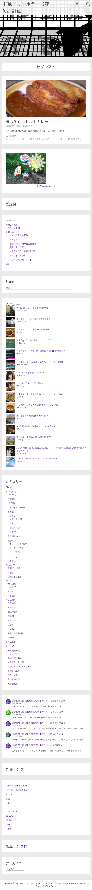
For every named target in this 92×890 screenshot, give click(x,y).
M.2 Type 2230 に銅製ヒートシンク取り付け (37, 340)
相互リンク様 (16, 846)
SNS (11, 587)
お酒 (10, 499)
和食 (11, 523)
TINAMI (9, 816)
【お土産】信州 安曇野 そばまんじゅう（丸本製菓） (40, 362)
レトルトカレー (20, 139)
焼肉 (11, 532)
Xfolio (9, 820)
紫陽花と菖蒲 (14, 633)
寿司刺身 (12, 536)
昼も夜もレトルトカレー (27, 121)
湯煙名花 (12, 670)
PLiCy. (9, 803)
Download (11, 220)
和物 (10, 572)
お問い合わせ (12, 225)
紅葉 (10, 629)
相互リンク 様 (14, 228)
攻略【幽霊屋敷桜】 (18, 247)
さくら (55, 711)
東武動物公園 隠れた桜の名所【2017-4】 (31, 723)
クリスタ (12, 653)
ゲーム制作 (11, 650)
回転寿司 (13, 527)
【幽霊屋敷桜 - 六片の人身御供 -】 (24, 244)
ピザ (10, 503)
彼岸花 (11, 620)
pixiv (8, 807)
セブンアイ (46, 139)
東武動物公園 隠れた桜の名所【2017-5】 (30, 700)
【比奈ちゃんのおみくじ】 (20, 259)
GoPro (11, 603)
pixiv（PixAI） (13, 811)
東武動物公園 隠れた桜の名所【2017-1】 (34, 437)
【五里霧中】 (14, 239)
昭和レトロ (13, 577)
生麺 (11, 561)
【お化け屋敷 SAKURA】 (19, 235)
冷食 (10, 512)
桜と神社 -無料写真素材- (17, 790)
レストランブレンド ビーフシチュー (32, 329)
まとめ (9, 642)
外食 (10, 516)
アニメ (9, 646)
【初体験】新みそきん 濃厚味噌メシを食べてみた (38, 405)
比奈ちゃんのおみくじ (46, 186)
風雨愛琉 (12, 683)
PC (7, 581)
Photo (9, 600)
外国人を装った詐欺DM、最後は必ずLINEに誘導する (40, 351)
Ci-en (8, 824)
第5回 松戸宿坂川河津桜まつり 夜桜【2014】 (37, 426)
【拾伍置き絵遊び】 (17, 255)
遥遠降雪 (28, 126)
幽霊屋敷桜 (13, 658)
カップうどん (15, 548)
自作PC (11, 591)
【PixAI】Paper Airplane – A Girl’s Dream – (37, 458)
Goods (9, 565)
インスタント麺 (16, 543)
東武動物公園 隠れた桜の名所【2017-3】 (30, 745)
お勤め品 (36, 139)
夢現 (8, 798)
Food (11, 139)
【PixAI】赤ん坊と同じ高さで (30, 383)
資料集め (12, 679)
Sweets (11, 494)
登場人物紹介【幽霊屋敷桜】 (22, 251)
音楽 (10, 596)
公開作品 (10, 232)
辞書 (8, 264)
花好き (56, 734)
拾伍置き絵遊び (15, 662)
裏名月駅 (12, 675)
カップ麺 (13, 552)
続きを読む (12, 136)
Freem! (9, 794)
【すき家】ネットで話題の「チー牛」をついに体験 (39, 394)
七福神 (11, 612)
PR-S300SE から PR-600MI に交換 (32, 308)
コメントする (75, 139)
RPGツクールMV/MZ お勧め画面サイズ (34, 318)
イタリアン (14, 519)
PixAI (8, 637)
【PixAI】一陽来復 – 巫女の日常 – (32, 372)
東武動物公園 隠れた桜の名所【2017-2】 (34, 415)
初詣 (10, 616)
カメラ (11, 607)
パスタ (12, 556)
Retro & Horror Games (16, 785)
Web (10, 584)
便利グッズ (13, 568)
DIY (7, 487)
